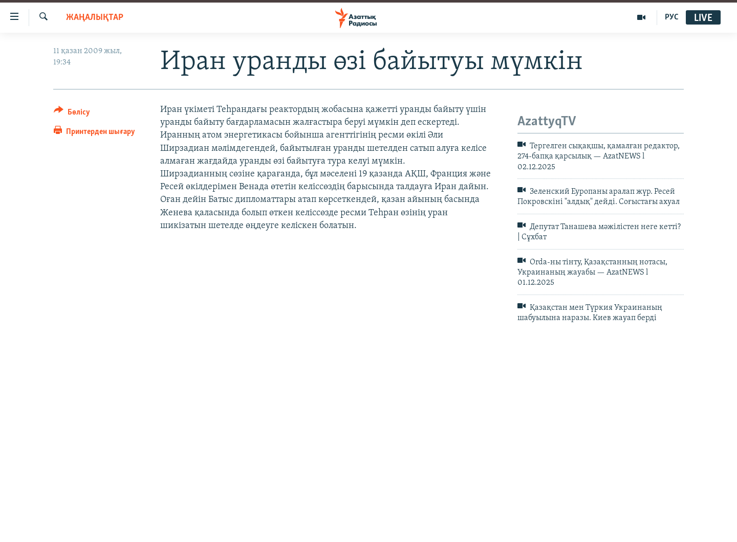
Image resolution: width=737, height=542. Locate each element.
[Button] (72, 113)
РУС (672, 17)
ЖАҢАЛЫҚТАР (94, 17)
